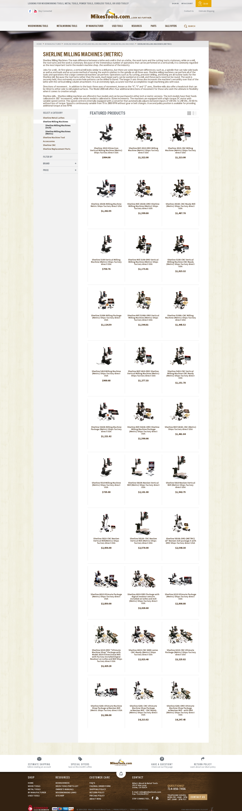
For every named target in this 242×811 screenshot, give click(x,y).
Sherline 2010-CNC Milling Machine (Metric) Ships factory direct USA (180, 150)
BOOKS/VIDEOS (62, 783)
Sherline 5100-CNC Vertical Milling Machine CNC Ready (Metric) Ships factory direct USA (180, 263)
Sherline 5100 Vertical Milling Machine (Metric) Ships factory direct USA (106, 262)
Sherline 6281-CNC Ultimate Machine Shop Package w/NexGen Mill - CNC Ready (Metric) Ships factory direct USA (143, 710)
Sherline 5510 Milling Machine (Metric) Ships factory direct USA (106, 485)
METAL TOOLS (34, 789)
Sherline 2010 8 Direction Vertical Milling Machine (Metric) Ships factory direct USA (106, 150)
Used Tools (117, 26)
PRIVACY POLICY (120, 809)
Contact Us (189, 11)
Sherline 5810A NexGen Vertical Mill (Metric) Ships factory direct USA (143, 485)
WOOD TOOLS (34, 786)
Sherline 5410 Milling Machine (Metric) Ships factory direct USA (106, 373)
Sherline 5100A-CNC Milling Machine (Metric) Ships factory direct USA (180, 317)
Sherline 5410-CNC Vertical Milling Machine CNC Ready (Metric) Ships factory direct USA (180, 374)
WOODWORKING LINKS (66, 792)
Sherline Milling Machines (55, 121)
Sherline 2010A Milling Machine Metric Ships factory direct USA (106, 205)
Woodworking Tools (38, 26)
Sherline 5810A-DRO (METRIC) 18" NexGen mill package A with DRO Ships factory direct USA (180, 540)
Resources (137, 26)
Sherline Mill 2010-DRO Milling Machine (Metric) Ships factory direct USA (143, 150)
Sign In (175, 3)
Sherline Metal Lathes (54, 117)
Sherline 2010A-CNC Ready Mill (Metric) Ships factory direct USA (180, 206)
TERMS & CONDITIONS (138, 809)
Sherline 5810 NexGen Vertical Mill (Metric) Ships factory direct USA (180, 485)
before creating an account (39, 765)
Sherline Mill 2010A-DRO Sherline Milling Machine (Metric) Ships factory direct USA (143, 206)
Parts (153, 26)
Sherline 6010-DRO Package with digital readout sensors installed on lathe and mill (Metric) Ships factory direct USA (143, 598)
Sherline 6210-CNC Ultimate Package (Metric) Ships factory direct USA (180, 652)
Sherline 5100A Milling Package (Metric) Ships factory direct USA (106, 317)
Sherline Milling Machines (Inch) (58, 126)
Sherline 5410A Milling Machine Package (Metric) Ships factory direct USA (106, 429)
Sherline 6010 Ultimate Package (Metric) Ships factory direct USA (106, 596)
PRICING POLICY (97, 796)
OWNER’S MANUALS (64, 789)
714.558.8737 (142, 794)
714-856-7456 (176, 788)
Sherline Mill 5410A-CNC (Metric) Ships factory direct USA (180, 428)
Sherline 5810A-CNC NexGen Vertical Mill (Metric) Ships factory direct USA (143, 540)
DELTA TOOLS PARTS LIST (67, 786)
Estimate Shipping (206, 11)
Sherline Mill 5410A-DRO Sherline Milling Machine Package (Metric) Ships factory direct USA (143, 430)
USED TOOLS (34, 796)
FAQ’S (92, 783)
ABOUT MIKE (95, 799)
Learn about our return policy (202, 765)
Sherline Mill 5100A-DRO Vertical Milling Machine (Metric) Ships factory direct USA (143, 317)
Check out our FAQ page (161, 765)
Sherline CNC (49, 145)
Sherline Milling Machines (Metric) (58, 132)
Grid (189, 113)
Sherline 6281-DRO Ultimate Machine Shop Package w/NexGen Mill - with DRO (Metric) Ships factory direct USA (180, 710)
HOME (30, 783)
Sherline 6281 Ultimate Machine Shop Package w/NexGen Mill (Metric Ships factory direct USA (106, 708)
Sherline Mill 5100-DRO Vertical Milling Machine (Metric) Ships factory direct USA (143, 262)
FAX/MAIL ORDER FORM (100, 786)
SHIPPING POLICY (98, 789)
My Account (187, 3)
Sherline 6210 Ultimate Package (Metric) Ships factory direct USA (180, 596)
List (194, 113)
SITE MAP (60, 796)
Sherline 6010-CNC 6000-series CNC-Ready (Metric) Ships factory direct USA (143, 652)
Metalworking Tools (67, 26)
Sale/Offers (171, 26)
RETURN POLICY (97, 792)
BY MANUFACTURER (37, 792)
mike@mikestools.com (150, 792)
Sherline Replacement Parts (56, 148)
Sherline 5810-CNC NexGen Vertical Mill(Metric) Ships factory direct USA (106, 540)
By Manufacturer (94, 26)
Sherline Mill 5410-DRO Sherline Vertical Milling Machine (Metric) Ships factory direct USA (143, 373)
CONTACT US (198, 797)
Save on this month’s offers (80, 765)
